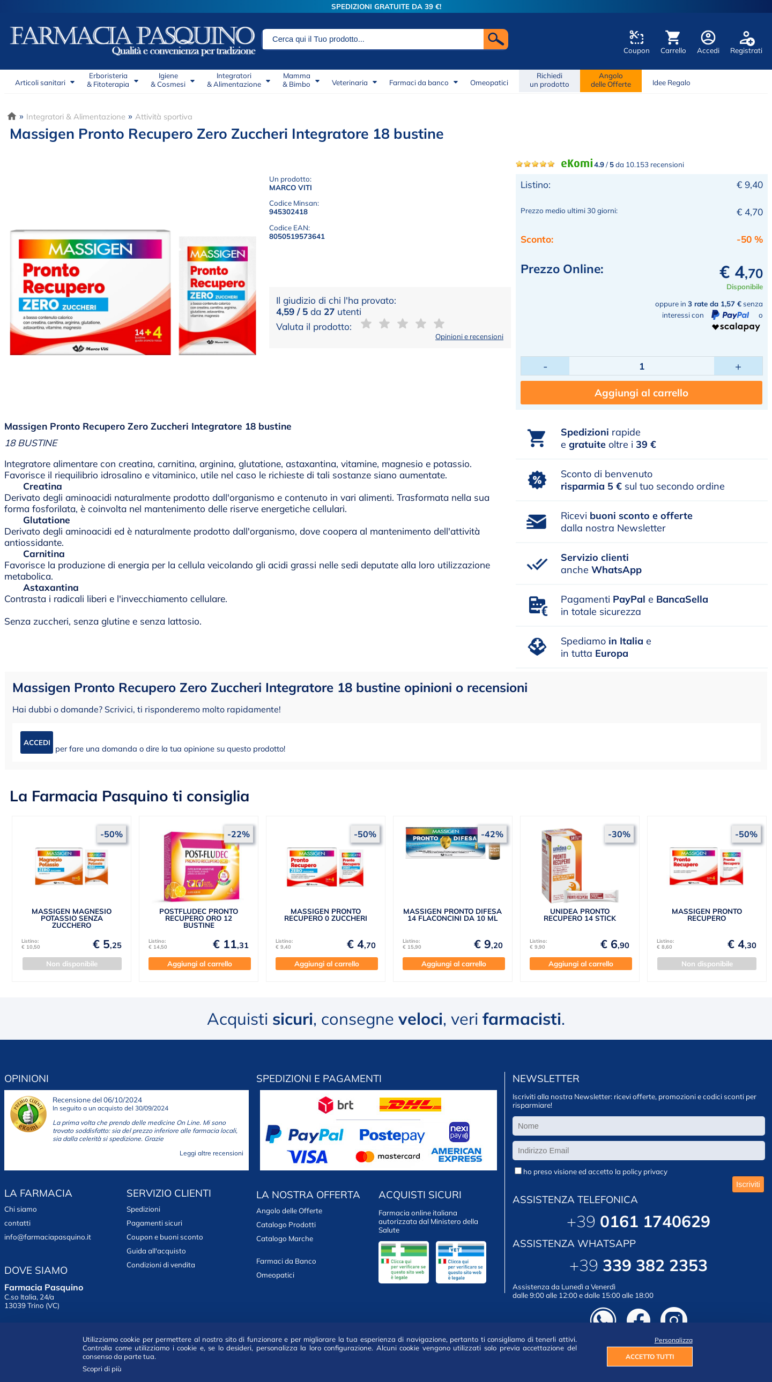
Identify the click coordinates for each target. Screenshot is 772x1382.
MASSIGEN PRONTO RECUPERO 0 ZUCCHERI (325, 914)
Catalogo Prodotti (286, 1224)
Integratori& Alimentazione (234, 79)
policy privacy (644, 1171)
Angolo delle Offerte (289, 1210)
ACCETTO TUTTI (650, 1357)
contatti (17, 1223)
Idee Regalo (671, 82)
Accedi (708, 50)
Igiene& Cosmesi (168, 79)
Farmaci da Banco (286, 1261)
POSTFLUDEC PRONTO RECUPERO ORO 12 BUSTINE (198, 918)
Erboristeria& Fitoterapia (108, 79)
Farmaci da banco (419, 82)
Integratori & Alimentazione (75, 116)
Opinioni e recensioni (469, 336)
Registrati (746, 50)
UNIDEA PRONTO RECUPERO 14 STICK (580, 914)
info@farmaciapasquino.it (47, 1237)
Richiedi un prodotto (549, 79)
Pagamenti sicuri (154, 1223)
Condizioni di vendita (161, 1264)
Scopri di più (102, 1368)
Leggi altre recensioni (211, 1153)
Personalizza (674, 1340)
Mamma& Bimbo (296, 79)
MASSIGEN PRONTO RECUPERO (707, 914)
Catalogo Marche (284, 1238)
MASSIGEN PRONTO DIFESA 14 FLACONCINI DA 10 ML (452, 914)
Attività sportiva (163, 116)
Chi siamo (20, 1209)
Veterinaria (350, 82)
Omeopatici (489, 82)
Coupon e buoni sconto (165, 1237)
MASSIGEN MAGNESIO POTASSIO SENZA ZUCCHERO (72, 918)
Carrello (673, 50)
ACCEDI (37, 742)
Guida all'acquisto (156, 1250)
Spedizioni (143, 1209)
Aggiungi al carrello (641, 392)
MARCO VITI (290, 187)
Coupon (636, 50)
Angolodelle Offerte (611, 79)
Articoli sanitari (40, 82)
